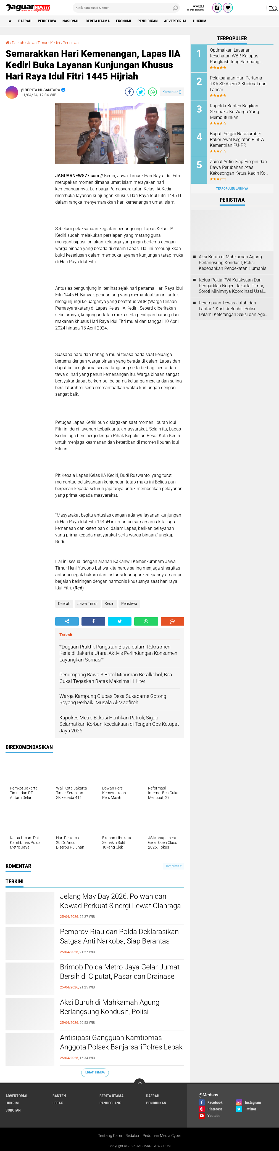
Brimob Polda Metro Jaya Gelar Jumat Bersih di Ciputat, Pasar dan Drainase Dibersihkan (120, 976)
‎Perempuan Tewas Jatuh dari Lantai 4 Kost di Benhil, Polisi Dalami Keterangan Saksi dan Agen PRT (233, 308)
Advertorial (175, 21)
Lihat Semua (95, 1072)
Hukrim (199, 21)
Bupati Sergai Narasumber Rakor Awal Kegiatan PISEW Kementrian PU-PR (237, 139)
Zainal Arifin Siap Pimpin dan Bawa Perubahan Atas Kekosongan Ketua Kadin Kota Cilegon (239, 167)
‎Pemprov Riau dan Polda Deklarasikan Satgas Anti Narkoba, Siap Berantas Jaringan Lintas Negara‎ (119, 941)
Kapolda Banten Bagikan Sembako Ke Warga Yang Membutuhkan (234, 111)
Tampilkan (173, 866)
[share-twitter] (140, 91)
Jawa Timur (87, 603)
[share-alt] (67, 621)
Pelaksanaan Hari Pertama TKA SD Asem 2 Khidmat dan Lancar (238, 83)
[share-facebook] (129, 91)
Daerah (24, 21)
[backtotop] (139, 1083)
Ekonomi (123, 21)
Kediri (109, 603)
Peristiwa (47, 21)
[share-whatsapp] (152, 91)
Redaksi (132, 1135)
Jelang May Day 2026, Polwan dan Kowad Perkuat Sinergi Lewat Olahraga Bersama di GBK (120, 905)
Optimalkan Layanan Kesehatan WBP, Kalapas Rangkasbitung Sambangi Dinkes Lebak (235, 56)
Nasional (70, 21)
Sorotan (13, 1110)
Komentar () (171, 92)
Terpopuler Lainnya (232, 188)
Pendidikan (148, 21)
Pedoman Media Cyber (162, 1135)
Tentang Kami (110, 1135)
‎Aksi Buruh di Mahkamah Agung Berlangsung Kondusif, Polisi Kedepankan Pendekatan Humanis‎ (113, 1011)
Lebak (57, 1103)
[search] (126, 8)
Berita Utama (98, 21)
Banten (59, 1096)
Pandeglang (110, 1103)
